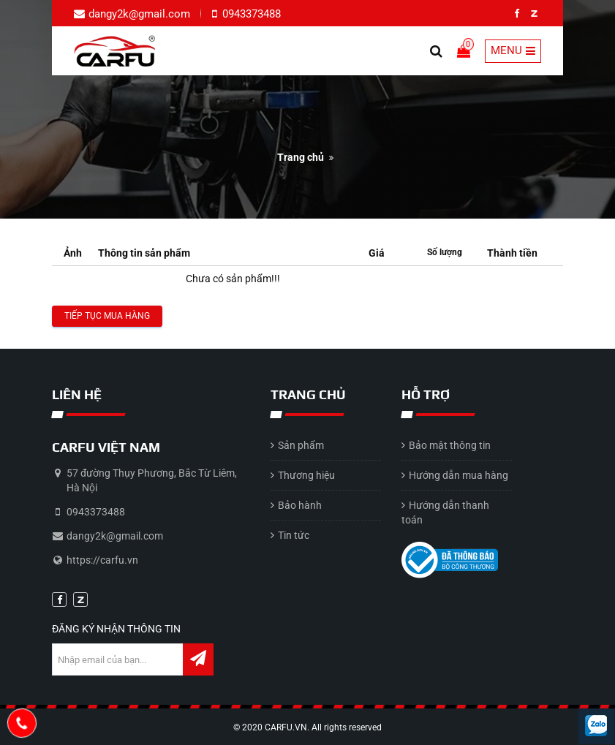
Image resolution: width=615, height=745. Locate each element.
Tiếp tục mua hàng (107, 316)
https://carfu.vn (102, 560)
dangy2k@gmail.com (139, 13)
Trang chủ (300, 157)
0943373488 (250, 13)
